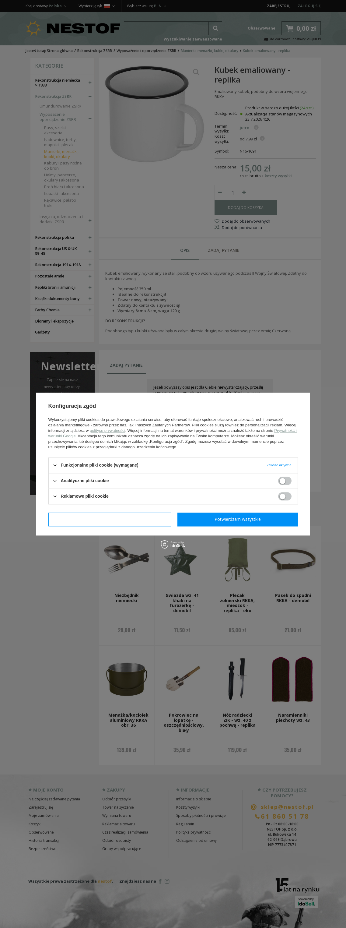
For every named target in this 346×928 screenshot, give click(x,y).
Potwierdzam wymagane (109, 519)
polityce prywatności (107, 430)
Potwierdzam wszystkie (238, 519)
